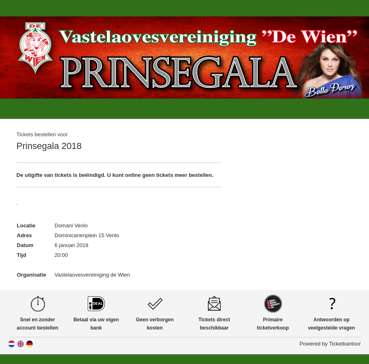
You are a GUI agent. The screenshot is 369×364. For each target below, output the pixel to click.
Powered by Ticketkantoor (330, 344)
